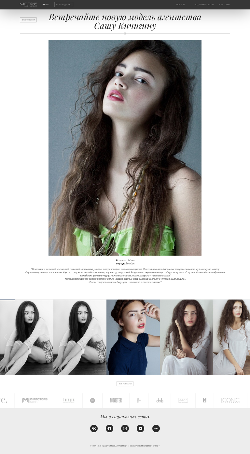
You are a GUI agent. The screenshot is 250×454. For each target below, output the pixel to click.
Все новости (28, 20)
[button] (244, 337)
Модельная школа (204, 5)
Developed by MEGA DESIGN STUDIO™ (145, 446)
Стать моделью (63, 5)
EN (47, 5)
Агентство (224, 5)
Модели (180, 5)
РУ (44, 5)
